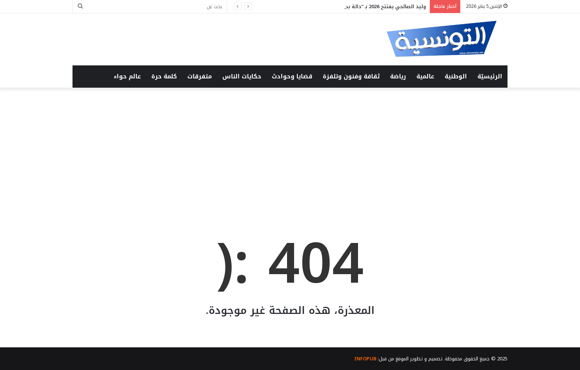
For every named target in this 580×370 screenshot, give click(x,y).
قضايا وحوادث (292, 76)
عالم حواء (127, 76)
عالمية (425, 76)
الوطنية (456, 76)
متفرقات (199, 76)
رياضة (398, 76)
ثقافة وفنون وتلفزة (351, 76)
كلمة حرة (164, 76)
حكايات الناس (241, 76)
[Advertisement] (290, 151)
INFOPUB (365, 358)
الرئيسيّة (489, 76)
